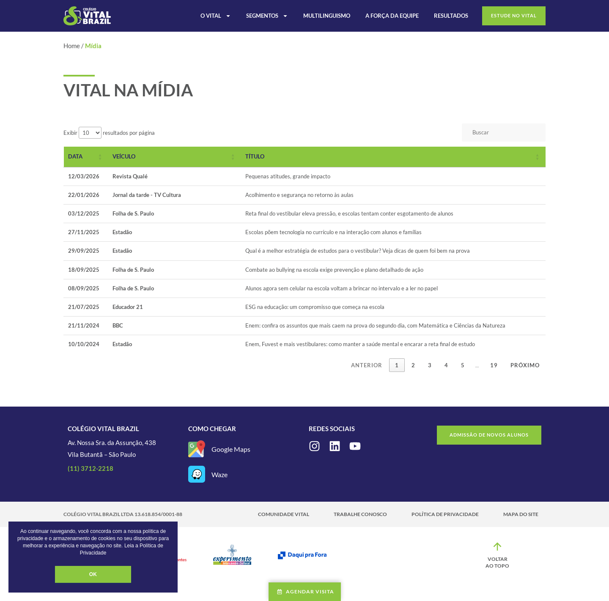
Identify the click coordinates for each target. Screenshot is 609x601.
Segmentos (267, 15)
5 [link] (463, 365)
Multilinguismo (326, 15)
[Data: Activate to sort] (86, 157)
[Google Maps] (196, 448)
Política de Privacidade (445, 514)
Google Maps (230, 449)
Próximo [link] (525, 365)
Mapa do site (520, 514)
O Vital (215, 15)
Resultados (451, 15)
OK (93, 574)
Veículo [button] (123, 156)
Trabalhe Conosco (360, 514)
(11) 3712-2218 (90, 468)
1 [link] (397, 365)
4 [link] (446, 365)
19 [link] (494, 365)
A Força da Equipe (392, 15)
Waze (219, 474)
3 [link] (430, 365)
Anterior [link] (366, 365)
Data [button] (75, 156)
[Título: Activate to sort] (393, 157)
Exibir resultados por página (109, 133)
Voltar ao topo (497, 562)
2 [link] (413, 365)
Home (71, 45)
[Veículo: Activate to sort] (174, 157)
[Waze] (196, 474)
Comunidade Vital (283, 514)
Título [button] (254, 156)
